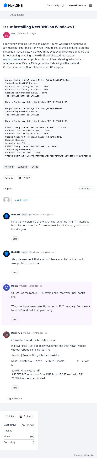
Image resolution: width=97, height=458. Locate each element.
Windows (22, 166)
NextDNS (19, 214)
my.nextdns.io (11, 59)
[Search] (43, 5)
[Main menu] (90, 5)
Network (9, 166)
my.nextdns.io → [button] (77, 5)
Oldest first (85, 188)
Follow (26, 177)
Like (10, 177)
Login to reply (21, 200)
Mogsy (14, 285)
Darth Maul (16, 333)
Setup (35, 166)
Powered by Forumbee (84, 455)
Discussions (17, 14)
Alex (13, 33)
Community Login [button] (56, 5)
